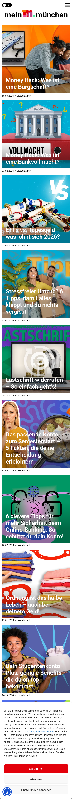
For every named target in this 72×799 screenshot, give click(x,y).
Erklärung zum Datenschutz (39, 731)
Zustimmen (36, 768)
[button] (67, 5)
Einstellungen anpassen (36, 790)
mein (36, 14)
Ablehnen (36, 779)
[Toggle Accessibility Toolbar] (7, 792)
